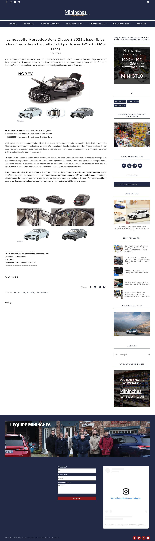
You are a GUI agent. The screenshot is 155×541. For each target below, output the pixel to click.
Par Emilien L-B (43, 293)
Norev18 (30, 293)
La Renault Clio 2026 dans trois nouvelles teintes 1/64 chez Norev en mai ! (132, 228)
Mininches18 (19, 293)
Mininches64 (120, 101)
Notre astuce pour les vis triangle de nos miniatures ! (137, 271)
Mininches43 (133, 101)
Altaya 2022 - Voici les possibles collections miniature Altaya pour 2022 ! (137, 294)
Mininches (9, 538)
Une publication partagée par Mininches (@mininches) (126, 525)
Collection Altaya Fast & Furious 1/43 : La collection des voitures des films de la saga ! (137, 260)
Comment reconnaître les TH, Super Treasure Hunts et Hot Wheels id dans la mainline (136, 248)
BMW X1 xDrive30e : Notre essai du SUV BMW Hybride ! (137, 283)
